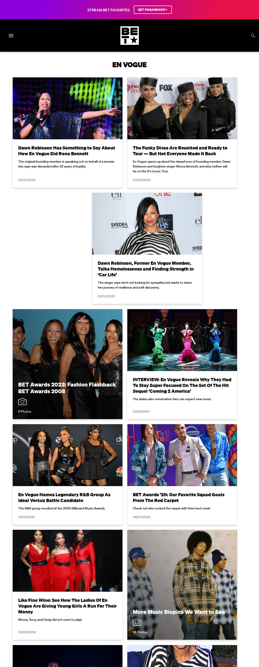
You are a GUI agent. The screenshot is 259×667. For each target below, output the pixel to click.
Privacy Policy (202, 547)
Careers (227, 612)
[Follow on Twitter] (113, 630)
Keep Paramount (95, 618)
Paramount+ (167, 618)
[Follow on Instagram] (124, 630)
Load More (129, 494)
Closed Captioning (161, 612)
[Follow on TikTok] (146, 630)
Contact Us (144, 618)
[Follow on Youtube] (135, 630)
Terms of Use (159, 547)
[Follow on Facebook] (102, 630)
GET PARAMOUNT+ (153, 10)
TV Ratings (121, 618)
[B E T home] (129, 43)
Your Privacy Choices (94, 612)
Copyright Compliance (198, 612)
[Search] (253, 35)
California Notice (129, 612)
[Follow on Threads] (157, 630)
